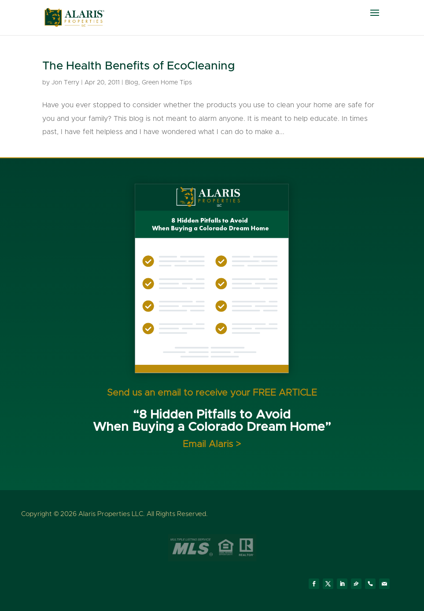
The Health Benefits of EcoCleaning (138, 66)
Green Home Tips (167, 83)
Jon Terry (65, 83)
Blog (131, 83)
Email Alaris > (212, 444)
